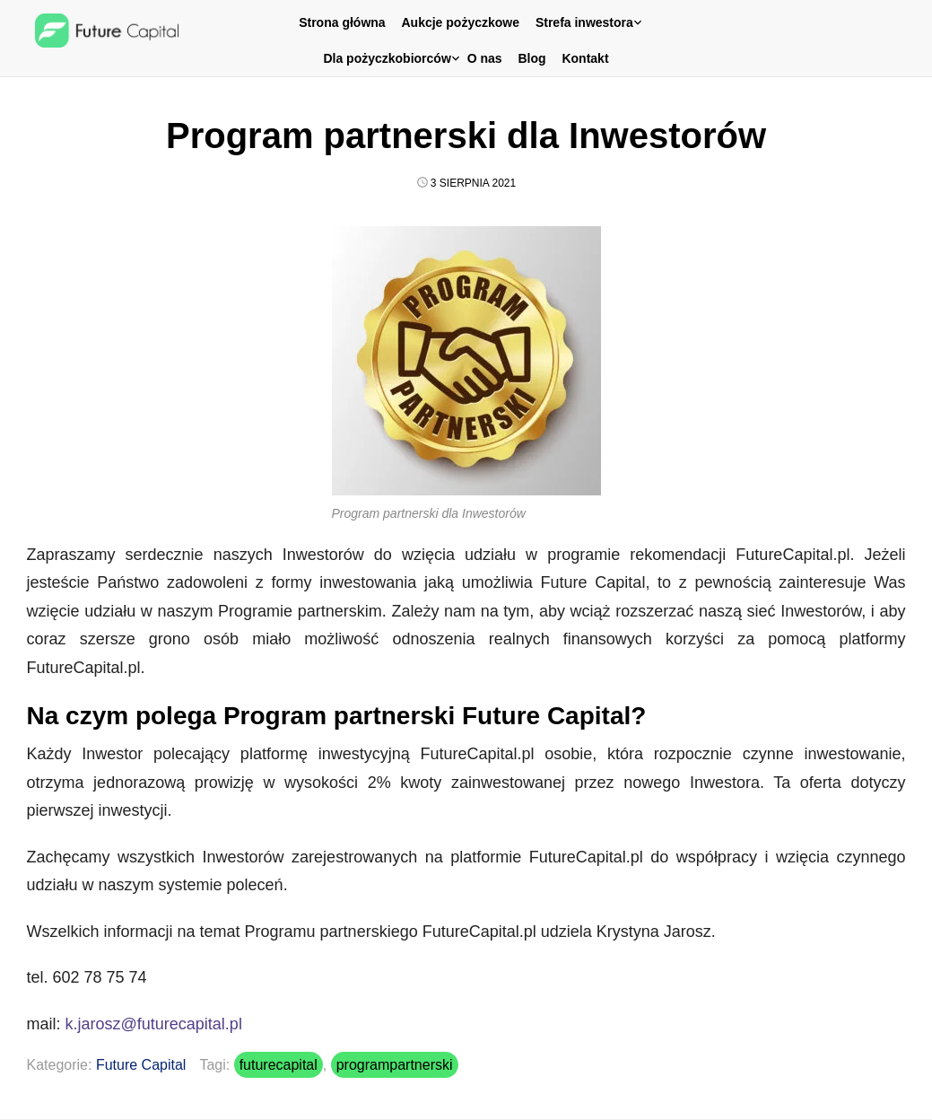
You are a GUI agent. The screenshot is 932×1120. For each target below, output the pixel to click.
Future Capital (141, 1064)
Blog (531, 58)
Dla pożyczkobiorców (386, 58)
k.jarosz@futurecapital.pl (153, 1024)
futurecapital (279, 1064)
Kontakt (585, 58)
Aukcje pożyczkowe (461, 22)
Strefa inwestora (584, 22)
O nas (484, 58)
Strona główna (342, 22)
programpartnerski (394, 1064)
